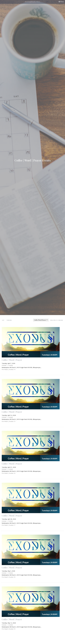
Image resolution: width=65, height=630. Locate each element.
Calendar (9, 320)
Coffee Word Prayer (41, 320)
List (3, 320)
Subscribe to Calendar (56, 320)
